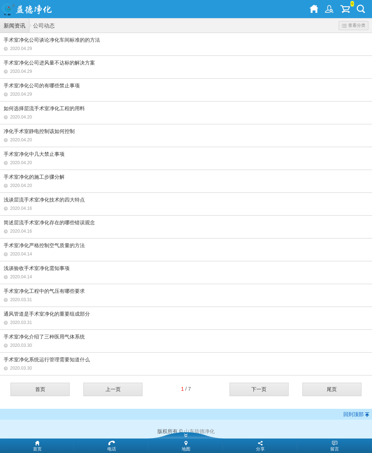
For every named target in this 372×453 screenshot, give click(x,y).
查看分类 (353, 25)
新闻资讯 (14, 25)
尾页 (332, 389)
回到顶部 (353, 414)
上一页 (113, 389)
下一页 (258, 389)
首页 (40, 389)
